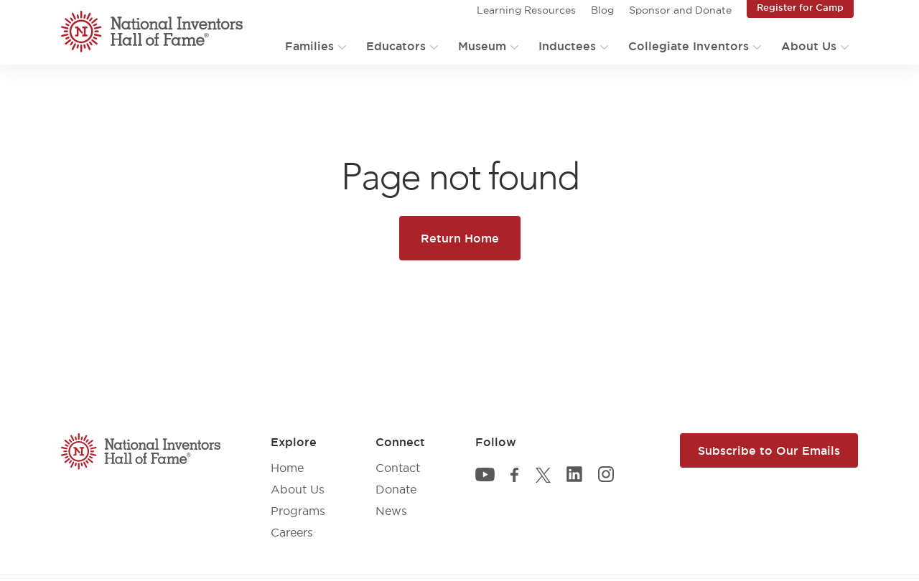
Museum (482, 45)
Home (287, 467)
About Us (808, 45)
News (391, 510)
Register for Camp (800, 7)
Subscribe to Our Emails (769, 450)
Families (309, 45)
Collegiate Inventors (688, 45)
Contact (397, 467)
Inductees (567, 45)
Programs (298, 510)
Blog (602, 10)
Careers (292, 532)
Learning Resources (526, 10)
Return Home (460, 238)
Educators (396, 45)
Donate (395, 489)
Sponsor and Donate (680, 10)
